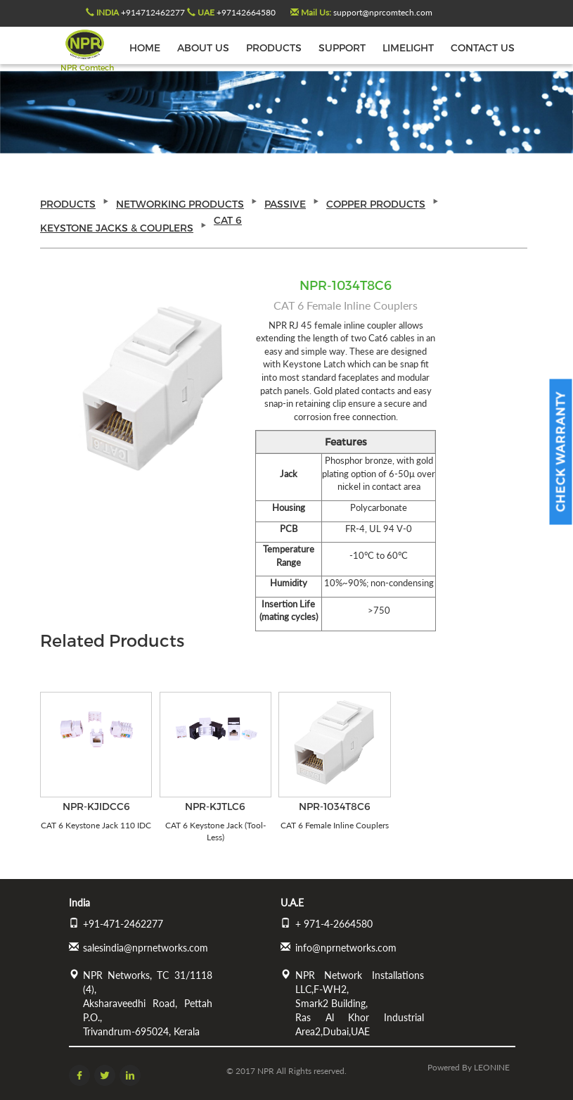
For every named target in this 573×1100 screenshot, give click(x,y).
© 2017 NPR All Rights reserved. (286, 1071)
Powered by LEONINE (468, 1067)
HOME (144, 47)
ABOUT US (203, 47)
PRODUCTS (274, 47)
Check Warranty (560, 452)
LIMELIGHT (408, 47)
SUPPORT (342, 47)
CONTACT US (483, 47)
